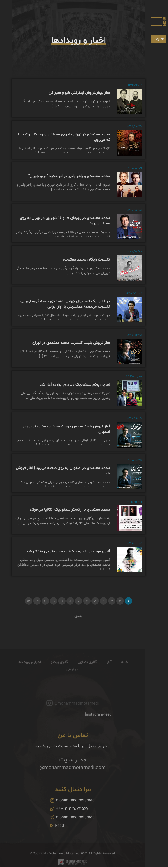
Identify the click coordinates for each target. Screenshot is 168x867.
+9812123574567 (69, 815)
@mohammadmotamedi (76, 710)
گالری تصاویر (87, 668)
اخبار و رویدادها (29, 668)
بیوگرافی (72, 676)
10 (53, 601)
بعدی (78, 615)
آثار (109, 668)
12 (36, 601)
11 (45, 601)
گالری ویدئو (59, 668)
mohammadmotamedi (72, 807)
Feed (57, 832)
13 (29, 601)
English (158, 39)
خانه (124, 668)
